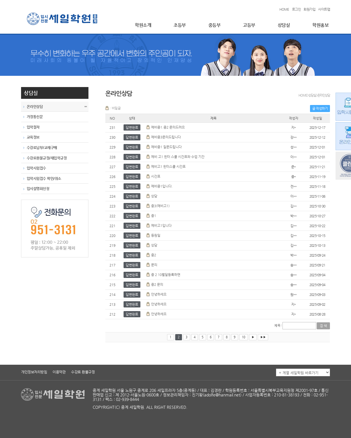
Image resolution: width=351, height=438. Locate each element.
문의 (154, 265)
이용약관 (59, 372)
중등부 (214, 25)
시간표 (155, 176)
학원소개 (143, 25)
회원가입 (309, 9)
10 (243, 337)
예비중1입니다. (162, 186)
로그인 (296, 9)
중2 (153, 255)
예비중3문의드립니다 (166, 137)
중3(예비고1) (160, 206)
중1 (153, 216)
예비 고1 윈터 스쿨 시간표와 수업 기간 (177, 157)
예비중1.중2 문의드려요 (168, 127)
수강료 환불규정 (83, 372)
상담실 (284, 25)
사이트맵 (324, 9)
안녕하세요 (159, 294)
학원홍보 (320, 25)
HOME (284, 9)
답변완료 (132, 127)
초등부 (180, 25)
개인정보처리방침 (34, 372)
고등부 (249, 25)
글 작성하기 (320, 108)
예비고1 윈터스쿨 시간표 (168, 166)
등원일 (155, 235)
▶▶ (263, 337)
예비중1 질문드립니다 (166, 147)
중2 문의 (157, 284)
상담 (154, 196)
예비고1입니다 (161, 225)
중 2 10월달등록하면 (165, 275)
